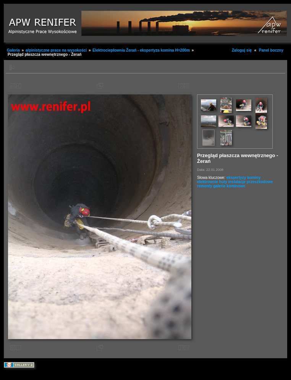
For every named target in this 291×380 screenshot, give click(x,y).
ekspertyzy (236, 177)
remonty (204, 186)
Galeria (13, 50)
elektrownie (207, 182)
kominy (253, 177)
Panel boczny (271, 50)
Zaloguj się (242, 50)
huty (223, 182)
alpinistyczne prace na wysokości (56, 50)
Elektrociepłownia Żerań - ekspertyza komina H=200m (141, 50)
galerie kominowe (229, 186)
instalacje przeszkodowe (250, 182)
